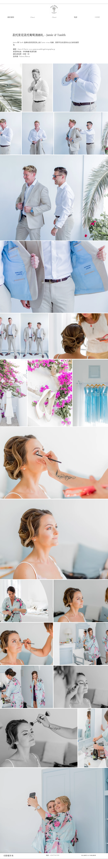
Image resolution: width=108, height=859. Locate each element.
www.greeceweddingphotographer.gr (42, 49)
